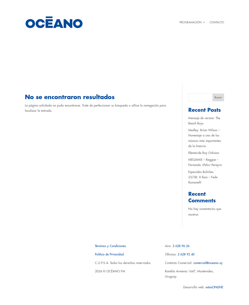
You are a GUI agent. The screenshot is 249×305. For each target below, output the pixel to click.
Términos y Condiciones (110, 246)
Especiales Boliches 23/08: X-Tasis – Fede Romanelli (202, 177)
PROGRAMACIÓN (191, 22)
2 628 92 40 (186, 254)
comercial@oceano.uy (208, 263)
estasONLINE (215, 287)
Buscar (218, 97)
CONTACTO (217, 22)
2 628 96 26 (181, 246)
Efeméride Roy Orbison (203, 153)
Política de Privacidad (109, 254)
